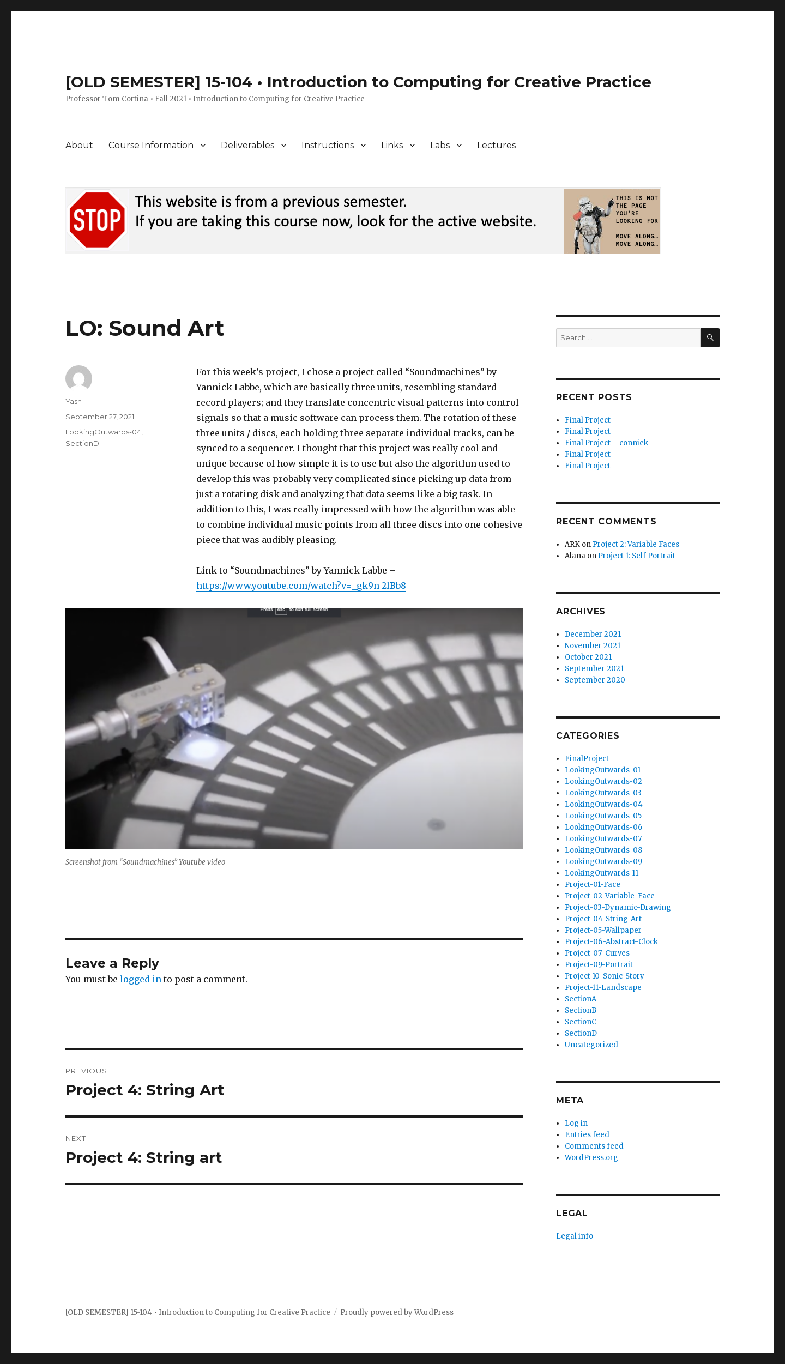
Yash (73, 401)
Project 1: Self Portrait (636, 555)
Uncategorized (591, 1044)
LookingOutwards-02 (603, 781)
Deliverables (247, 145)
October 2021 (588, 657)
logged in (140, 979)
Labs (440, 145)
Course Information (151, 145)
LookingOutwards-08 (603, 850)
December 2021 (593, 634)
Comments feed (594, 1146)
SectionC (580, 1022)
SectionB (580, 1010)
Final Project (588, 420)
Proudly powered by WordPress (397, 1312)
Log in (576, 1123)
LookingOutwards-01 (603, 770)
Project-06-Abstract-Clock (611, 941)
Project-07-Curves (597, 953)
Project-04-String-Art (603, 919)
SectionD (82, 443)
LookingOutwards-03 (603, 793)
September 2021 (594, 668)
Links (392, 145)
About (79, 145)
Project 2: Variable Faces (636, 544)
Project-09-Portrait (599, 964)
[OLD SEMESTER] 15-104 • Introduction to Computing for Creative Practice (358, 82)
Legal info (574, 1236)
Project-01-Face (592, 884)
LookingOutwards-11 (601, 873)
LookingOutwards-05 (603, 815)
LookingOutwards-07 (603, 838)
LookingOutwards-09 (603, 861)
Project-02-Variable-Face (610, 896)
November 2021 (592, 645)
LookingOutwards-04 (103, 431)
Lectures (496, 145)
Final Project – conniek (606, 443)
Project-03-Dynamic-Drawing (618, 907)
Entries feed (587, 1134)
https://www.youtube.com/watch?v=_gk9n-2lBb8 (301, 585)
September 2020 (595, 680)
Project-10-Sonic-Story (604, 976)
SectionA (580, 999)
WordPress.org (591, 1157)
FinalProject (587, 758)
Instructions (327, 145)
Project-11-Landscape (603, 987)
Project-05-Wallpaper (603, 930)
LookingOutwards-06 (603, 827)
